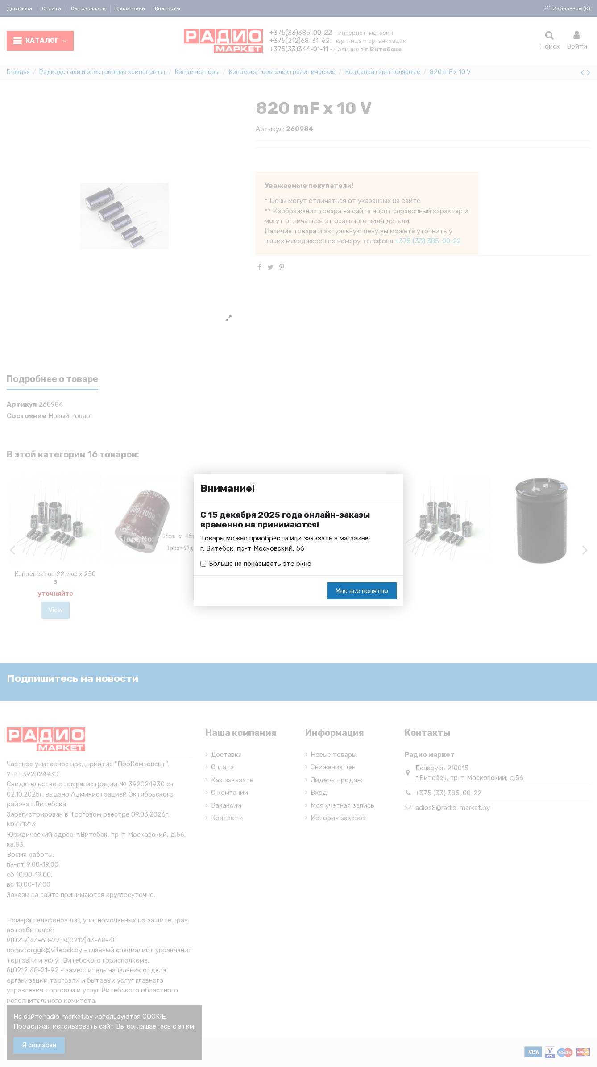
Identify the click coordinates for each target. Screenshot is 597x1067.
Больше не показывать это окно (260, 564)
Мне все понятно (361, 591)
